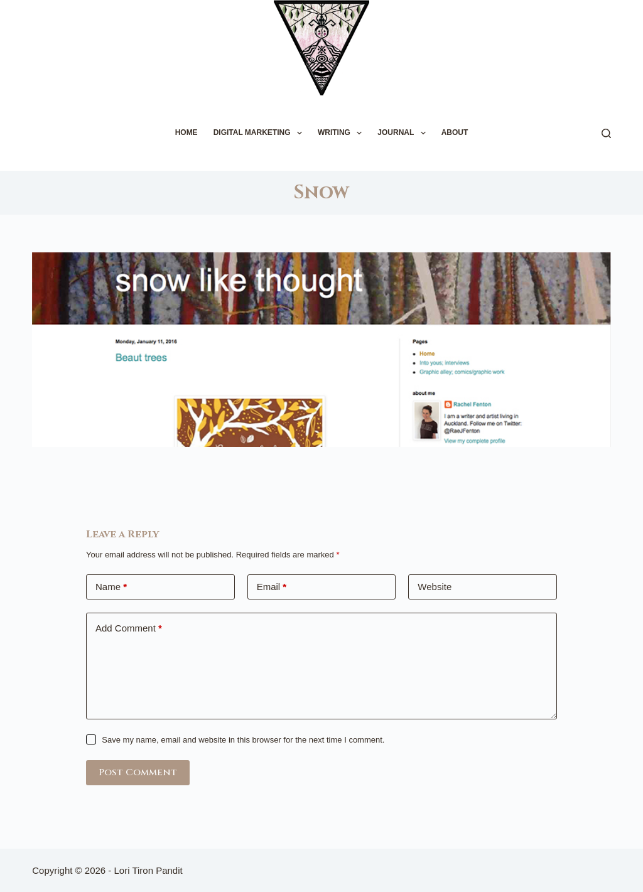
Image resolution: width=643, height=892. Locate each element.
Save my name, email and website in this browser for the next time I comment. (243, 739)
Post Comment (138, 772)
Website (434, 586)
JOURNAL (403, 133)
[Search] (606, 133)
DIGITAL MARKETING (260, 133)
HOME (186, 132)
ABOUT (454, 132)
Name (111, 587)
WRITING (342, 133)
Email (272, 587)
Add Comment (128, 629)
